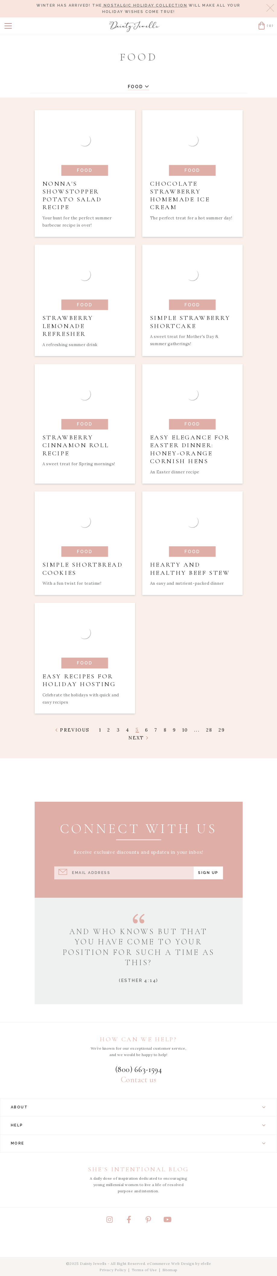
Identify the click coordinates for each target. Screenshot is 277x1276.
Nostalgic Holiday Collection (144, 5)
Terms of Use (144, 1270)
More (138, 1143)
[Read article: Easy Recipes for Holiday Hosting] (85, 658)
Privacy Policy (112, 1270)
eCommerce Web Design (170, 1263)
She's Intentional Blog (138, 1169)
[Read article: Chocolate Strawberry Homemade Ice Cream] (192, 173)
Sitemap (170, 1270)
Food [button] (139, 86)
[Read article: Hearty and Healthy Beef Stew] (192, 543)
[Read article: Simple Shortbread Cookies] (85, 543)
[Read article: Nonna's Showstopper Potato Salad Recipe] (85, 173)
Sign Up (208, 872)
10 (185, 730)
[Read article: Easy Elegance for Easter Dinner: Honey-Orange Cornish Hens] (192, 424)
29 (222, 730)
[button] (8, 26)
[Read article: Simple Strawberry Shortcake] (192, 300)
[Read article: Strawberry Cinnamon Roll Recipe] (85, 424)
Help (138, 1125)
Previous (72, 730)
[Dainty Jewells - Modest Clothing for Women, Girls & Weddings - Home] (134, 26)
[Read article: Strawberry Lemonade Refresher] (85, 300)
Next (138, 738)
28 (209, 730)
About (138, 1107)
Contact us (138, 1080)
